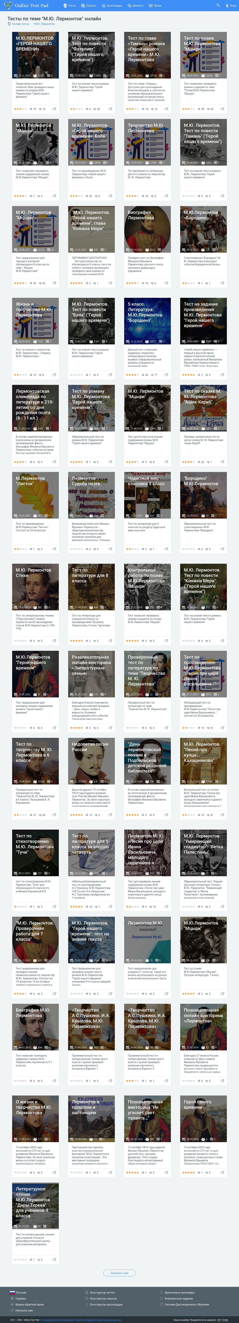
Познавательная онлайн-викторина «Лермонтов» (203, 1015)
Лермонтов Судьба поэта (86, 481)
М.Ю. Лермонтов (44, 23)
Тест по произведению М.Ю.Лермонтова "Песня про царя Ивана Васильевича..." (202, 671)
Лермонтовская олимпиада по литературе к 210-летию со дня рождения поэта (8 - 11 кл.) (35, 405)
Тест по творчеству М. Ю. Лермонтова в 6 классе (34, 752)
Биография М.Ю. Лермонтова (33, 1012)
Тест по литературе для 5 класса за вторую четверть (90, 844)
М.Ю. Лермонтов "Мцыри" (33, 128)
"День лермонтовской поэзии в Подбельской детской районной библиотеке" (147, 758)
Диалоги (135, 5)
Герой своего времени (197, 1104)
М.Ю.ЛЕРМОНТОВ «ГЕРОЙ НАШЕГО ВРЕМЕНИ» (35, 44)
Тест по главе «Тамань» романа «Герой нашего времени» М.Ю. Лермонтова (146, 49)
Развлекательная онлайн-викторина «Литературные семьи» (91, 665)
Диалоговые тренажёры (180, 1292)
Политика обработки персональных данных (98, 1320)
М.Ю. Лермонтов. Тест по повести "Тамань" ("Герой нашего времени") (203, 133)
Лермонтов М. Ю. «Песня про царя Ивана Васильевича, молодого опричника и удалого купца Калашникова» (146, 854)
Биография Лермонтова (141, 215)
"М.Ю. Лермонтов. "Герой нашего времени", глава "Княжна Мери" (91, 220)
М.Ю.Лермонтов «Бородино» (201, 215)
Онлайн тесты (20, 23)
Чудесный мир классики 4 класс (146, 481)
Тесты (69, 5)
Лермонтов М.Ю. (145, 923)
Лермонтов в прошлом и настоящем (85, 1107)
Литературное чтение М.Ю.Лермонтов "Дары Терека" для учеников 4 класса (33, 1202)
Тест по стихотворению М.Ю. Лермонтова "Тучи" (35, 844)
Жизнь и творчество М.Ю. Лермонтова (34, 310)
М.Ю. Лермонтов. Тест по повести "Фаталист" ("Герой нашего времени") (90, 49)
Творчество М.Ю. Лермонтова (146, 128)
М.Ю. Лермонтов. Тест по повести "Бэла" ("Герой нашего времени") (91, 312)
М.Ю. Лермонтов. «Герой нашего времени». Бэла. (90, 131)
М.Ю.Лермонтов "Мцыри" (201, 925)
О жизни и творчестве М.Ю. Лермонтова (34, 1107)
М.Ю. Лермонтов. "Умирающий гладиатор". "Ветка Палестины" (203, 844)
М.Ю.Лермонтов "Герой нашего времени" (33, 663)
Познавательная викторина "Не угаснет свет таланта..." (145, 1109)
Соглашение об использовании (57, 1320)
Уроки (155, 5)
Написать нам (24, 1310)
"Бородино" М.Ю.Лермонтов (201, 481)
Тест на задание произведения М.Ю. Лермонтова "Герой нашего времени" (203, 315)
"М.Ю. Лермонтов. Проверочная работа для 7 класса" (35, 931)
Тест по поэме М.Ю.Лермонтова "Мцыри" (202, 44)
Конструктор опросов (103, 1298)
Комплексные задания (179, 1298)
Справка (20, 1298)
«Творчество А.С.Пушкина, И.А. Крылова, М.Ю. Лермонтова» (91, 1018)
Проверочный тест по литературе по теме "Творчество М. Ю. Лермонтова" (146, 671)
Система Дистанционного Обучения (187, 1304)
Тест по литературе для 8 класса (90, 575)
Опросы (88, 5)
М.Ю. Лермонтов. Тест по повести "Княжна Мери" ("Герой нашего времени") (202, 580)
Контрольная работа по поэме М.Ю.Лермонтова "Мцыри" (146, 578)
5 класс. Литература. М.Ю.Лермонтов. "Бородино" (146, 312)
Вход (230, 5)
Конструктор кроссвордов (106, 1304)
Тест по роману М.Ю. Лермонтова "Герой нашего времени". (91, 399)
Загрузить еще (119, 1273)
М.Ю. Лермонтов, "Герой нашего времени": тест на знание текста (90, 931)
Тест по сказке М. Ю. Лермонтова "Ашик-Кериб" (202, 397)
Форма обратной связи (29, 1304)
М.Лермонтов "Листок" (30, 481)
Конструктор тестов (102, 1292)
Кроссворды (112, 5)
